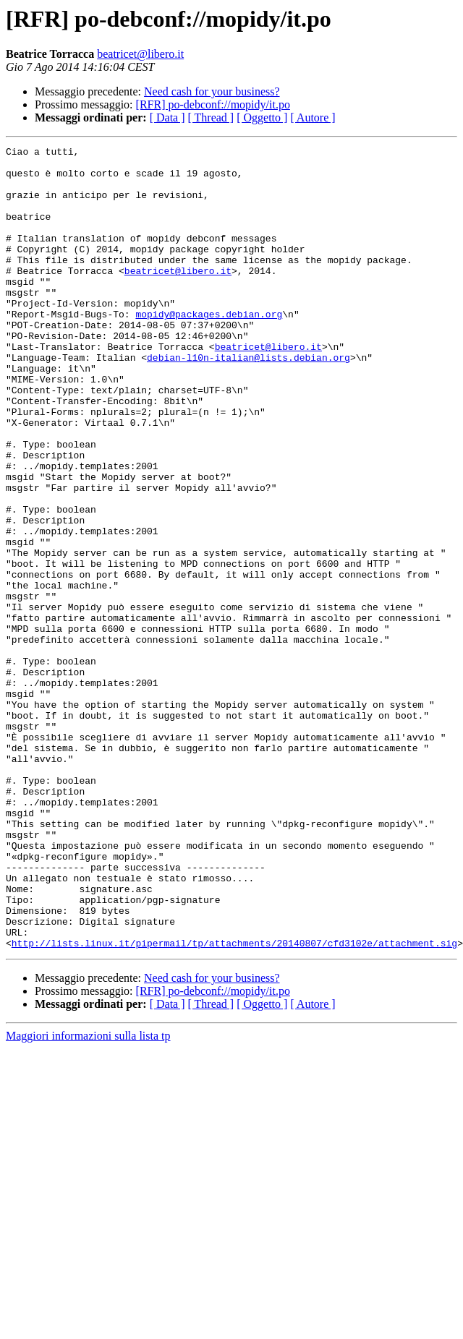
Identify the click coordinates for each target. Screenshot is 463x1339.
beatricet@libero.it (140, 54)
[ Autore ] (312, 117)
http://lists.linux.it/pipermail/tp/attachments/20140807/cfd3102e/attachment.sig (234, 1103)
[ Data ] (167, 117)
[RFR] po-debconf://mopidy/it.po (213, 104)
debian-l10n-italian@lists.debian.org (248, 400)
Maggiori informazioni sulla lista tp (88, 1196)
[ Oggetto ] (262, 117)
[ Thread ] (211, 117)
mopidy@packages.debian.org (208, 348)
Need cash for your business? (212, 91)
